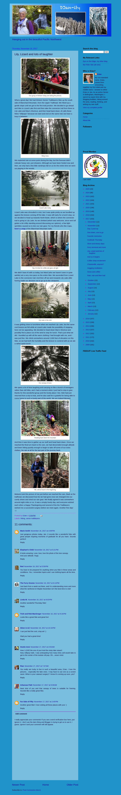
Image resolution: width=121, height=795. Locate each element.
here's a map (20, 229)
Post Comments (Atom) (32, 790)
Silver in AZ (25, 628)
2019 (88, 211)
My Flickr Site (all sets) (91, 65)
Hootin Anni (25, 647)
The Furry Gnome (27, 583)
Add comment (21, 714)
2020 (88, 208)
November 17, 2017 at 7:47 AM (37, 666)
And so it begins (93, 257)
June (90, 295)
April (90, 303)
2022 (88, 200)
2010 (88, 341)
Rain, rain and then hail (96, 275)
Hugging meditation (94, 268)
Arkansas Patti (26, 685)
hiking (23, 518)
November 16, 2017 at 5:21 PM (46, 550)
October (91, 280)
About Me (86, 120)
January (91, 314)
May (89, 299)
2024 (88, 193)
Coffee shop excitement (96, 261)
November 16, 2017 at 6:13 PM (47, 583)
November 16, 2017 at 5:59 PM (36, 566)
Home (45, 784)
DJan (99, 74)
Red (22, 566)
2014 (88, 326)
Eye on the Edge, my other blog (95, 61)
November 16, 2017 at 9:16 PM (54, 614)
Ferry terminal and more (96, 247)
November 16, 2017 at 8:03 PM (40, 600)
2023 (88, 196)
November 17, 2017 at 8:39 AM (45, 685)
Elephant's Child (27, 550)
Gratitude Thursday (94, 240)
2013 (88, 330)
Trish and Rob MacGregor (30, 614)
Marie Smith (25, 531)
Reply (22, 542)
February (91, 310)
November (92, 226)
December (92, 222)
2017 (88, 219)
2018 (88, 215)
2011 (88, 337)
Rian (22, 666)
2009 (88, 345)
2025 (88, 189)
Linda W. (23, 600)
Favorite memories (94, 236)
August (91, 288)
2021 (88, 204)
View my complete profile (92, 107)
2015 (88, 322)
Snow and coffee (93, 272)
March (90, 306)
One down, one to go (95, 232)
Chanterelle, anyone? (95, 264)
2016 (88, 319)
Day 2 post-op (92, 229)
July (89, 291)
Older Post (72, 784)
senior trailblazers (33, 518)
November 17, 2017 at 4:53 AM (43, 647)
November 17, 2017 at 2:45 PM (46, 702)
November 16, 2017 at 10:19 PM (42, 628)
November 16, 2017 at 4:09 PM (43, 531)
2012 (88, 333)
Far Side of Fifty (26, 702)
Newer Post (18, 784)
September (92, 284)
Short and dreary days (95, 244)
